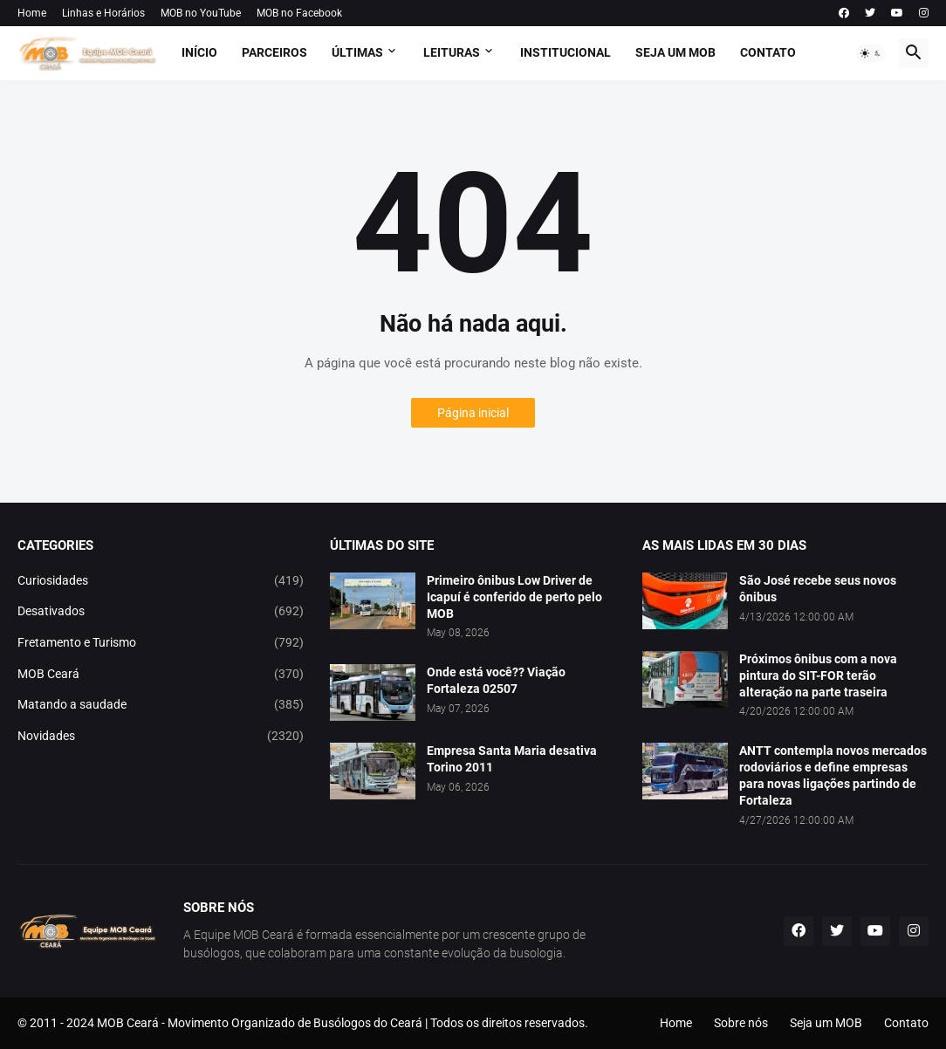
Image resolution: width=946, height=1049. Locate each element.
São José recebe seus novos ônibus (817, 588)
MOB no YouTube (201, 13)
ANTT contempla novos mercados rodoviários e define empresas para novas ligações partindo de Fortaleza (833, 775)
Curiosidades (160, 581)
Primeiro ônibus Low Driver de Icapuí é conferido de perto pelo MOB (514, 596)
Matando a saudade (160, 705)
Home (31, 13)
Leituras (451, 52)
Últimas (357, 52)
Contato (768, 52)
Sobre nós (741, 1023)
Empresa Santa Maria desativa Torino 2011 (512, 759)
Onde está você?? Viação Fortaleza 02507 (496, 680)
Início (199, 52)
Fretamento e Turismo (160, 643)
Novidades (160, 736)
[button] (871, 53)
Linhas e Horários (103, 13)
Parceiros (274, 52)
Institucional (565, 52)
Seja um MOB (675, 52)
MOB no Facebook (299, 13)
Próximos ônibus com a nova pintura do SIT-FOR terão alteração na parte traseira (818, 675)
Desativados (160, 611)
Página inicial (473, 413)
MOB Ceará (160, 674)
